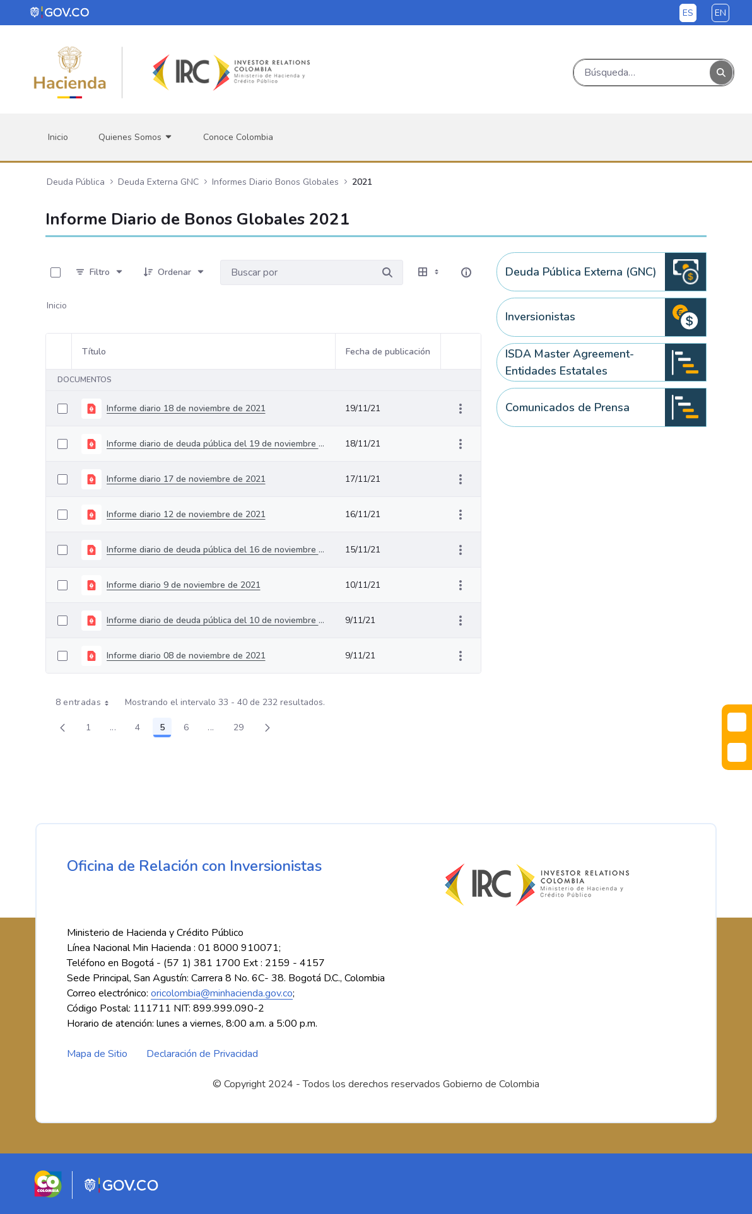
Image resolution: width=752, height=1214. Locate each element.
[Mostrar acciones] (460, 409)
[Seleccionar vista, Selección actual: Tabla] (429, 272)
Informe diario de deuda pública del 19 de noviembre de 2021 (216, 444)
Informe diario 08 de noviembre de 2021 (186, 656)
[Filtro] (100, 272)
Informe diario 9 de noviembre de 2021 (184, 585)
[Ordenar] (174, 272)
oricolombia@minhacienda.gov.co (222, 993)
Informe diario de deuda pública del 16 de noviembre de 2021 (216, 550)
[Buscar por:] (296, 272)
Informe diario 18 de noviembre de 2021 (186, 408)
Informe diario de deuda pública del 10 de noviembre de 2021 (216, 620)
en (720, 13)
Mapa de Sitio (97, 1054)
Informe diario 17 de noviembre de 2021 (186, 479)
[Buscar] (642, 72)
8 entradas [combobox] (87, 702)
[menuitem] (58, 137)
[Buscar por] (387, 272)
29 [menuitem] (242, 729)
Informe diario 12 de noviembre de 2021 (186, 514)
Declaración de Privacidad (202, 1054)
